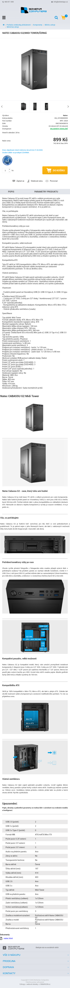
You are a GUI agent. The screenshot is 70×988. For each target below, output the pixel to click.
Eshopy (22, 984)
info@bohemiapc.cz (61, 2)
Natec (65, 115)
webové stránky (32, 984)
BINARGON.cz (45, 984)
